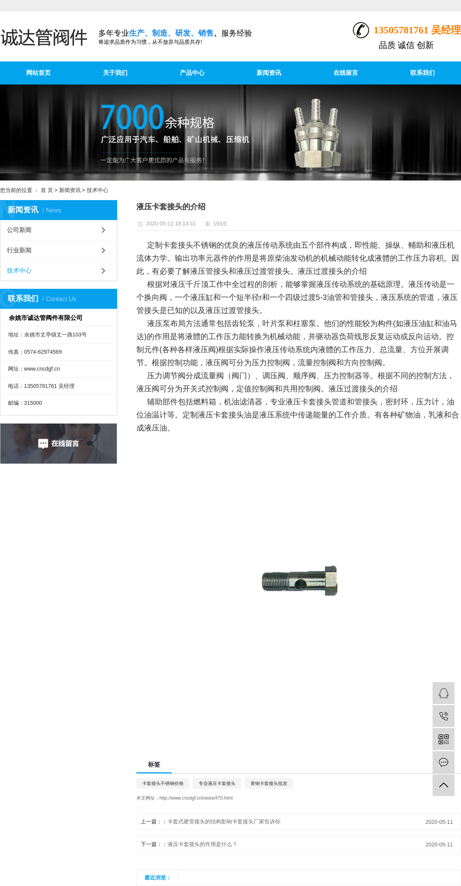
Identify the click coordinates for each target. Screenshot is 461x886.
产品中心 (192, 73)
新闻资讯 (269, 73)
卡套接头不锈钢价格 (163, 783)
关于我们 (115, 73)
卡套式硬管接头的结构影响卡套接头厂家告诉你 (223, 821)
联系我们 (422, 73)
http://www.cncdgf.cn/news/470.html (196, 798)
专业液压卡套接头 (217, 783)
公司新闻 (19, 230)
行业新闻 (19, 250)
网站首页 (38, 73)
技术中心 (97, 190)
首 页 (47, 190)
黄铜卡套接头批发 (268, 783)
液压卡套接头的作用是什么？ (202, 844)
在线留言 (345, 73)
